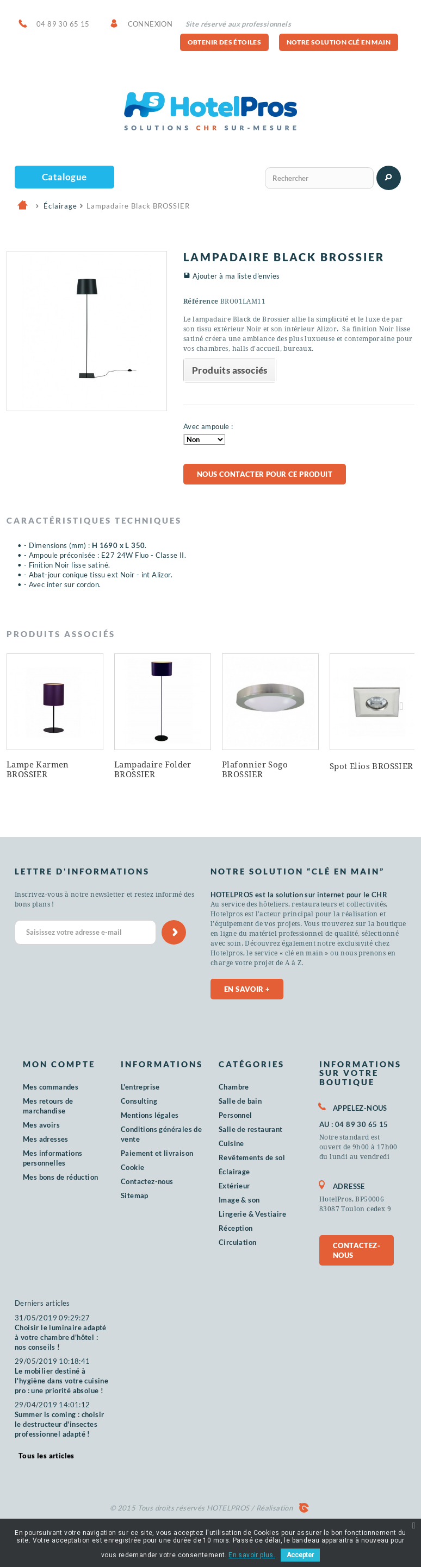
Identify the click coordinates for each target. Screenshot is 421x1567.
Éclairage (234, 1171)
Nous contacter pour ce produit (264, 474)
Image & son (239, 1199)
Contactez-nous (147, 1181)
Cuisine (231, 1143)
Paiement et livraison (157, 1153)
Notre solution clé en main (339, 42)
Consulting (139, 1101)
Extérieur (234, 1185)
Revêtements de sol (252, 1157)
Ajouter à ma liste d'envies (236, 276)
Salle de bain (240, 1101)
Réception (236, 1228)
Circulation (237, 1242)
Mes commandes (50, 1087)
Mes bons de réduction (60, 1177)
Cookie (132, 1167)
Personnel (235, 1115)
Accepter (300, 1555)
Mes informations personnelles (52, 1158)
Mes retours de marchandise (48, 1106)
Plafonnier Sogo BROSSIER (255, 769)
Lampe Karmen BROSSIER (38, 769)
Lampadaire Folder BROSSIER (152, 769)
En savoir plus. (251, 1555)
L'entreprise (140, 1087)
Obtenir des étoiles (225, 42)
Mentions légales (149, 1115)
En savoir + (247, 989)
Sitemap (134, 1195)
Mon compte (59, 1064)
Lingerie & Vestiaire (252, 1214)
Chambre (234, 1087)
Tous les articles (46, 1455)
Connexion (150, 24)
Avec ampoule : (208, 426)
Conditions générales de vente (161, 1134)
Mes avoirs (41, 1125)
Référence (201, 301)
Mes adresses (46, 1139)
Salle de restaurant (251, 1129)
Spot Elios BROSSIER (371, 766)
